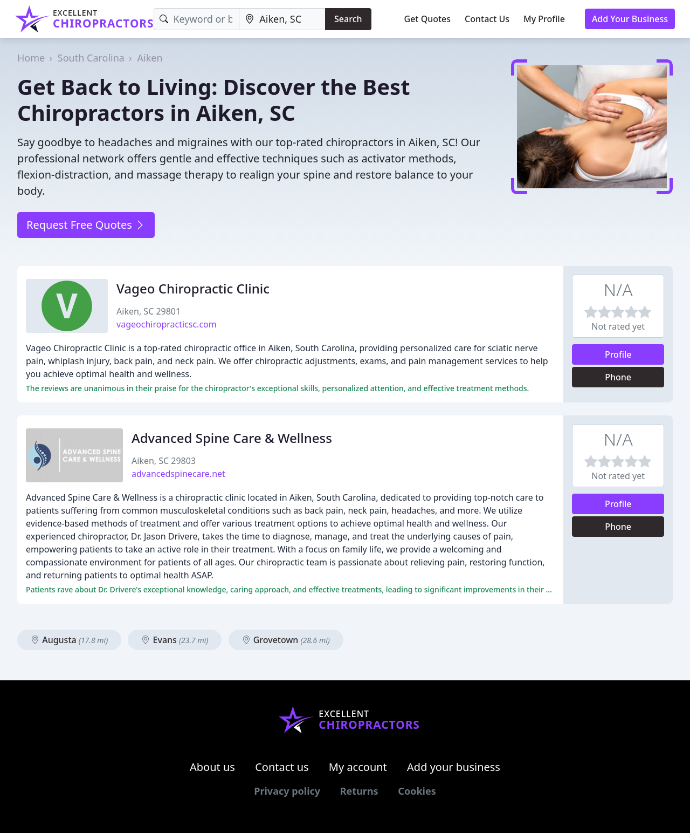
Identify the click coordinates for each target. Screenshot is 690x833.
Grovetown (286, 640)
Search (348, 19)
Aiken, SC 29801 (148, 311)
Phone (618, 377)
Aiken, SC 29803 (164, 461)
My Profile (544, 19)
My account (358, 767)
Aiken (150, 57)
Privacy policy (287, 790)
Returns (359, 790)
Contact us (282, 767)
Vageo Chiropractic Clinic (193, 288)
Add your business (453, 767)
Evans (174, 640)
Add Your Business (630, 19)
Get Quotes (427, 19)
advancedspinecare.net (178, 474)
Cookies (417, 790)
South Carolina (91, 57)
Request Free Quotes (86, 224)
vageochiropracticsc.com (166, 324)
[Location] (282, 19)
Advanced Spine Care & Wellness (232, 438)
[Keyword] (196, 19)
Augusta (69, 640)
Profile (618, 354)
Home (31, 57)
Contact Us (487, 19)
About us (212, 767)
